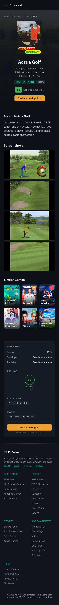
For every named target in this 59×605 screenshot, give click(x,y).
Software (36, 555)
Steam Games (11, 526)
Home (7, 16)
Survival (35, 512)
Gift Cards (36, 545)
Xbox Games (10, 488)
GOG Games (10, 536)
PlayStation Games (14, 484)
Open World (37, 507)
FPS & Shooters (39, 484)
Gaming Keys (38, 540)
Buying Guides (11, 573)
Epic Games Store (13, 531)
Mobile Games (11, 498)
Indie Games (37, 498)
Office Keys (37, 531)
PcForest (12, 452)
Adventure (36, 488)
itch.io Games (11, 540)
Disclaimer (9, 583)
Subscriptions (38, 550)
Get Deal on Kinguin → (30, 98)
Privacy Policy (11, 578)
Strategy (36, 493)
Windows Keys (39, 526)
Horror (35, 503)
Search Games (11, 569)
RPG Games (37, 479)
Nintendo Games (12, 493)
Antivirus (35, 536)
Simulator (18, 16)
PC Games (9, 479)
